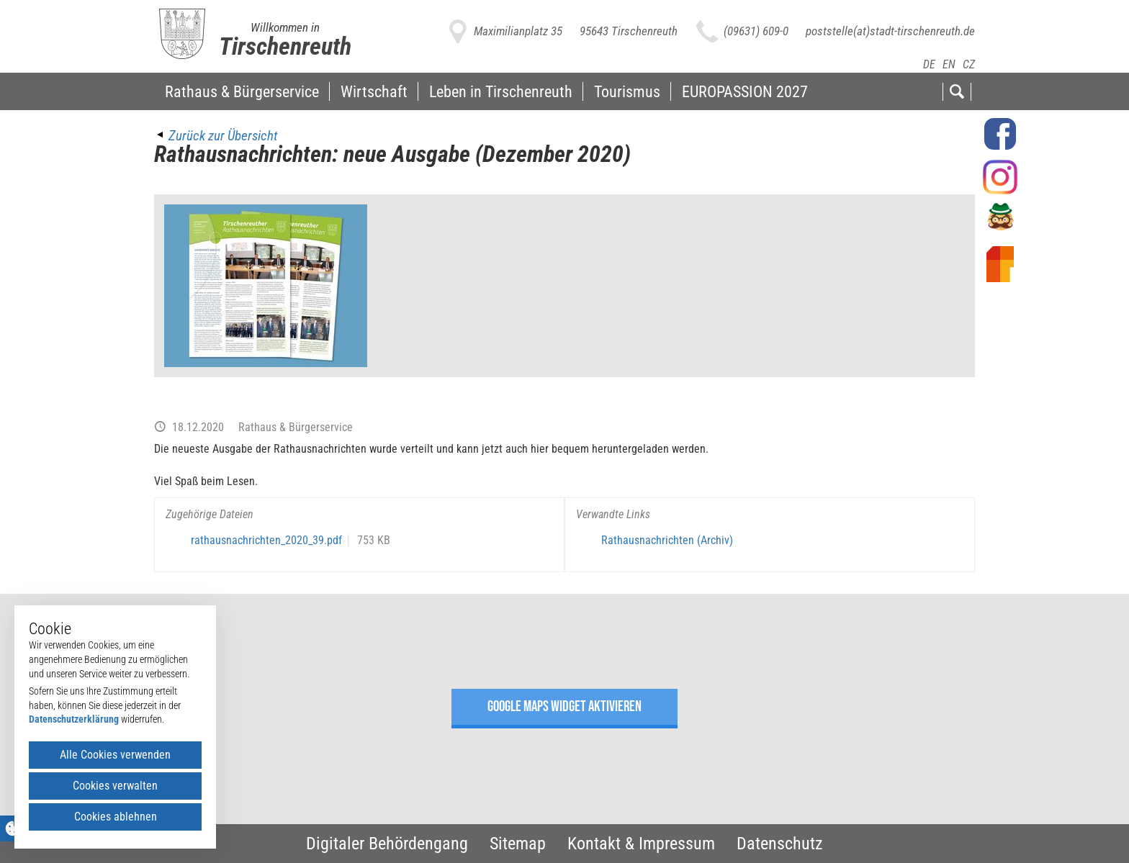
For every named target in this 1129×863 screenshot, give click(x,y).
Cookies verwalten (115, 785)
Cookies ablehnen (115, 816)
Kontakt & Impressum (641, 843)
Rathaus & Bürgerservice (242, 91)
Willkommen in (285, 27)
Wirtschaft (374, 91)
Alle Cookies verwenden (115, 755)
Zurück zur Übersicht (222, 135)
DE (929, 64)
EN (949, 64)
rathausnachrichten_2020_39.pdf (266, 540)
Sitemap (518, 843)
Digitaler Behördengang (387, 843)
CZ (969, 64)
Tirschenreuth (285, 46)
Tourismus (627, 91)
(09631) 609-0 (756, 31)
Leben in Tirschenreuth (500, 91)
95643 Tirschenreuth (629, 31)
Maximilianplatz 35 (518, 31)
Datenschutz (780, 843)
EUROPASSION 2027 (745, 91)
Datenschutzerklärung (74, 719)
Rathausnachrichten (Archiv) (667, 540)
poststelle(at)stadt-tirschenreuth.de (890, 31)
